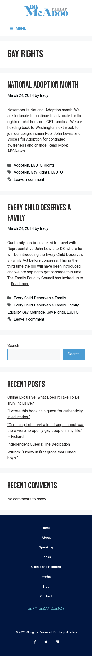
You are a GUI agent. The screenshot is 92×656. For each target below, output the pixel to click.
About (46, 537)
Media (46, 576)
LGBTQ (57, 172)
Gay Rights (40, 172)
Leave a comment (29, 179)
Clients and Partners (46, 567)
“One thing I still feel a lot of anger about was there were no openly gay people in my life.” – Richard (45, 430)
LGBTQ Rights (43, 165)
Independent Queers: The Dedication (38, 444)
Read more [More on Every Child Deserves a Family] (20, 284)
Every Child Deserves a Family (39, 213)
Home (46, 528)
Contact (46, 596)
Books (46, 557)
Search (13, 345)
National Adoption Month (42, 85)
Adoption (21, 165)
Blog (46, 586)
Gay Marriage (33, 312)
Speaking (46, 547)
